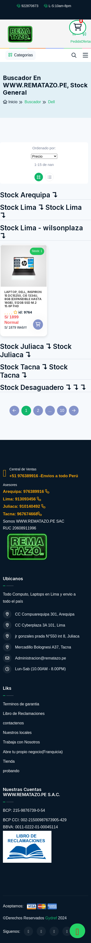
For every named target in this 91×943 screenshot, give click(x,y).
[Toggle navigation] (85, 55)
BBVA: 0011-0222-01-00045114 (30, 827)
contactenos (13, 723)
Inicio (10, 102)
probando (11, 771)
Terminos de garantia (21, 704)
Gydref (51, 918)
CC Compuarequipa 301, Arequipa (38, 614)
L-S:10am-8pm (57, 6)
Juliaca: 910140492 (24, 506)
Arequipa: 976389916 (26, 491)
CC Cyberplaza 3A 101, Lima (34, 625)
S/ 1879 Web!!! (15, 327)
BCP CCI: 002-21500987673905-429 (34, 820)
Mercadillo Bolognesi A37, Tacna (37, 647)
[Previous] (14, 411)
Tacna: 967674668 (22, 514)
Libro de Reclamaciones (24, 713)
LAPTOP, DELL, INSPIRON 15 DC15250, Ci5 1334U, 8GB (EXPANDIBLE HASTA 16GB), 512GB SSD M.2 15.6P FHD (22, 299)
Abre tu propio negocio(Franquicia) (33, 752)
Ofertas (84, 35)
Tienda (9, 761)
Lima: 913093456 (22, 499)
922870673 (27, 6)
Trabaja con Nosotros (21, 742)
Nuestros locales (17, 732)
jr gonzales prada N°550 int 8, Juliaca (41, 636)
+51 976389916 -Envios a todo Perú (43, 476)
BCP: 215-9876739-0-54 (24, 810)
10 (62, 410)
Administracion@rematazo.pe (34, 658)
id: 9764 (25, 312)
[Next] (74, 411)
